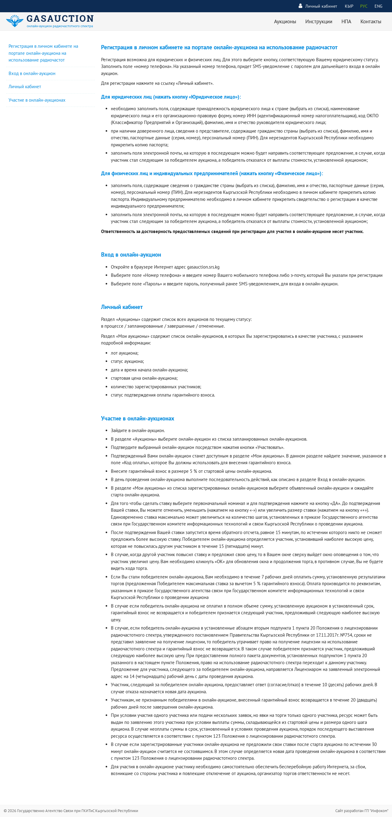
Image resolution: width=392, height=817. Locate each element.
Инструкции (318, 21)
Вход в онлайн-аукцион (32, 73)
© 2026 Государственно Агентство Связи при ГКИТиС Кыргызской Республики (71, 810)
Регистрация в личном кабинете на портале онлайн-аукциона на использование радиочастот (43, 53)
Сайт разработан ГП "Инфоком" (361, 810)
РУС (364, 6)
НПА (346, 21)
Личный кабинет (318, 6)
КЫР (349, 6)
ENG (379, 6)
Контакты (370, 21)
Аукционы (285, 21)
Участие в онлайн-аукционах (37, 100)
